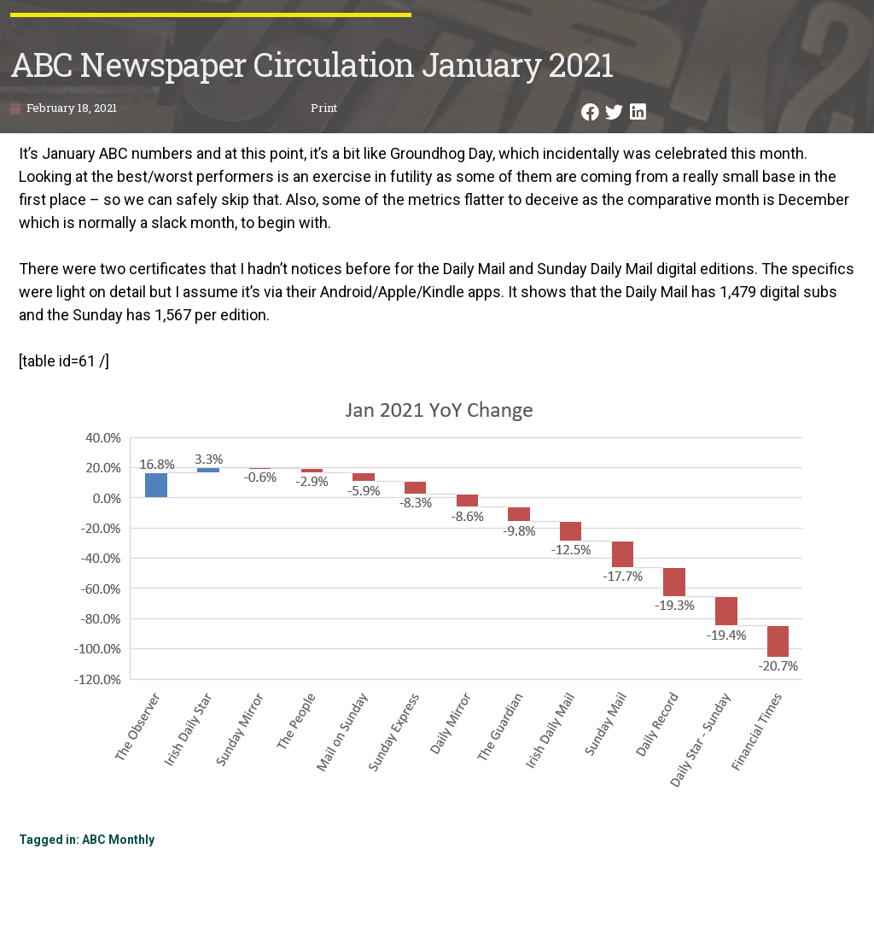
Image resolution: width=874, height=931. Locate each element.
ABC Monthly (118, 839)
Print (324, 107)
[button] (591, 112)
